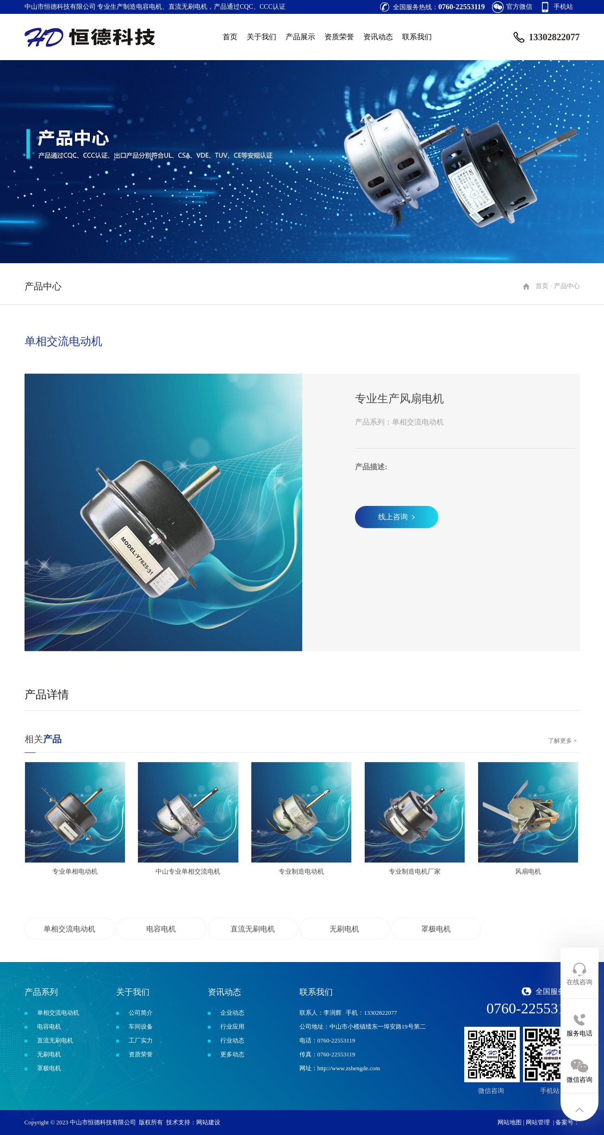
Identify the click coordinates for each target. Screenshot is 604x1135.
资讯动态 (378, 37)
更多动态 (232, 1054)
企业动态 (232, 1012)
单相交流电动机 (58, 1012)
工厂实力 (141, 1040)
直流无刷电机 (55, 1040)
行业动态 (232, 1040)
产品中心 (567, 323)
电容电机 (49, 1026)
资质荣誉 (339, 37)
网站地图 (510, 1122)
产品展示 (300, 37)
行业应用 (232, 1026)
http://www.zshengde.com (349, 1068)
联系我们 (417, 37)
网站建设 (208, 1122)
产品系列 (41, 992)
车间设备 (141, 1026)
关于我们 (261, 37)
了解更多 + (562, 777)
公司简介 (141, 1012)
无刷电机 (49, 1054)
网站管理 (538, 1122)
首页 (230, 37)
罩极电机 (49, 1068)
